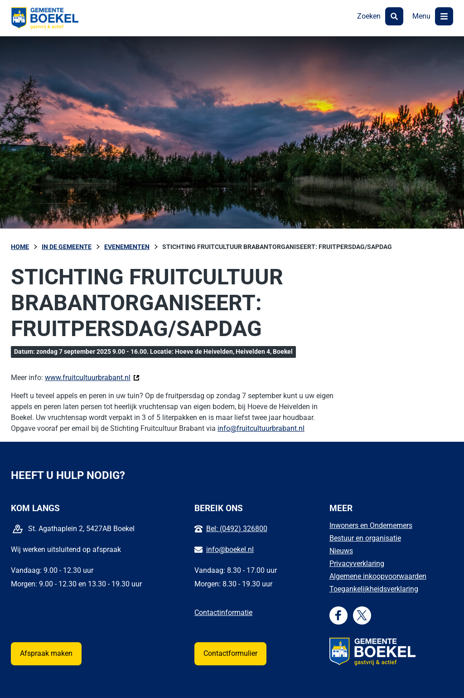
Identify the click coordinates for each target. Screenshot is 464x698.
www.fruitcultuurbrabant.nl (92, 377)
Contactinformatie (223, 612)
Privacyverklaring (356, 563)
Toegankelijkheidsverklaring (373, 589)
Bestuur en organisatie (365, 538)
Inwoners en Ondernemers (370, 525)
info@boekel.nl (230, 549)
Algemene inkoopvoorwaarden (377, 576)
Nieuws (341, 551)
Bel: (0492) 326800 (236, 528)
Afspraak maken (46, 653)
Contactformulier (230, 653)
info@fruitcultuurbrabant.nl (261, 428)
